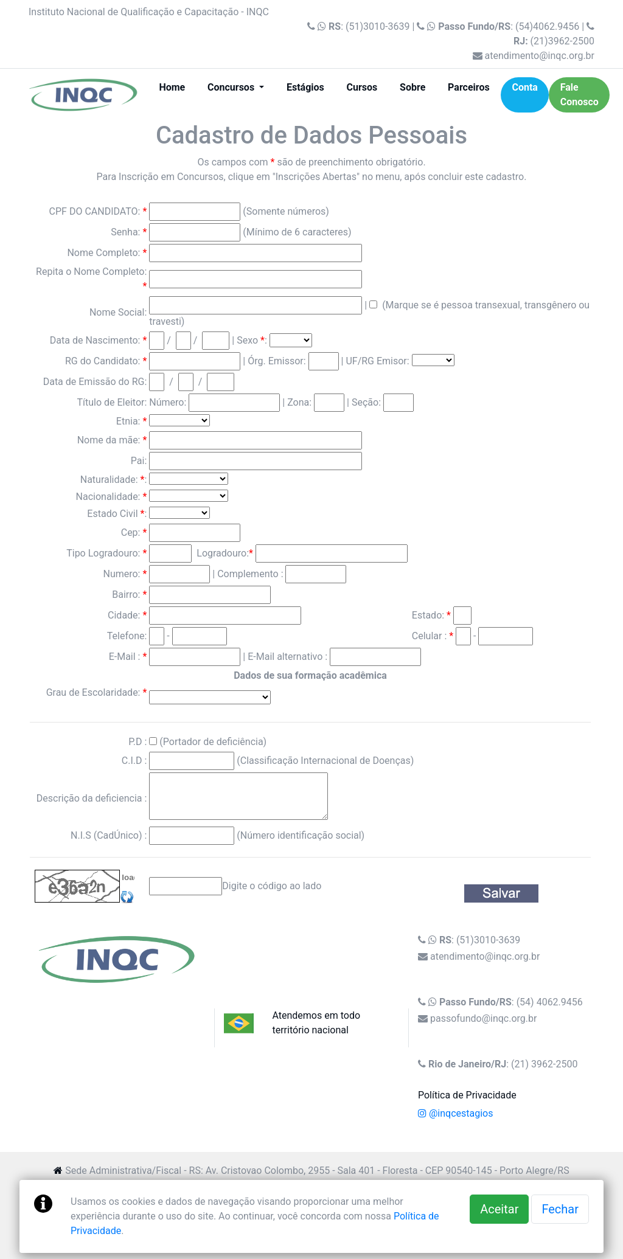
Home (177, 86)
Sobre (412, 87)
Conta (524, 87)
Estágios (305, 87)
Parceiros (469, 87)
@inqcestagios (455, 1113)
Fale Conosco (579, 95)
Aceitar (499, 1209)
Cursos (362, 87)
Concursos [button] (232, 87)
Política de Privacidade (467, 1095)
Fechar (560, 1209)
